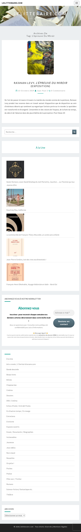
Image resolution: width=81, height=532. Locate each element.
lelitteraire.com (12, 2)
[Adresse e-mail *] (64, 313)
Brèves (9, 380)
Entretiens (10, 416)
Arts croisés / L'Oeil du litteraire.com (21, 364)
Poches (9, 468)
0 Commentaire (58, 91)
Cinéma (9, 390)
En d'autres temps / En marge (18, 411)
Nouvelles (10, 458)
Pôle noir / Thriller (13, 479)
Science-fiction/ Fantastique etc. (19, 489)
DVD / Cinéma (11, 401)
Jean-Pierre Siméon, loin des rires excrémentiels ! (26, 259)
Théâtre (9, 494)
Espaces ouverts (12, 427)
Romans (9, 484)
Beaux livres (11, 374)
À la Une (9, 359)
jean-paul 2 (42, 91)
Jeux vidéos (10, 448)
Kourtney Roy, (16, 210)
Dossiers (9, 395)
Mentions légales (60, 527)
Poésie (9, 473)
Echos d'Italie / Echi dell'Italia (18, 406)
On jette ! (10, 463)
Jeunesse (10, 442)
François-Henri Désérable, (31, 284)
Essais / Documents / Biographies (19, 432)
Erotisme (10, 421)
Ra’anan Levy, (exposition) (40, 84)
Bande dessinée (12, 369)
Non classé (10, 453)
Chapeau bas (11, 385)
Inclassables (11, 437)
